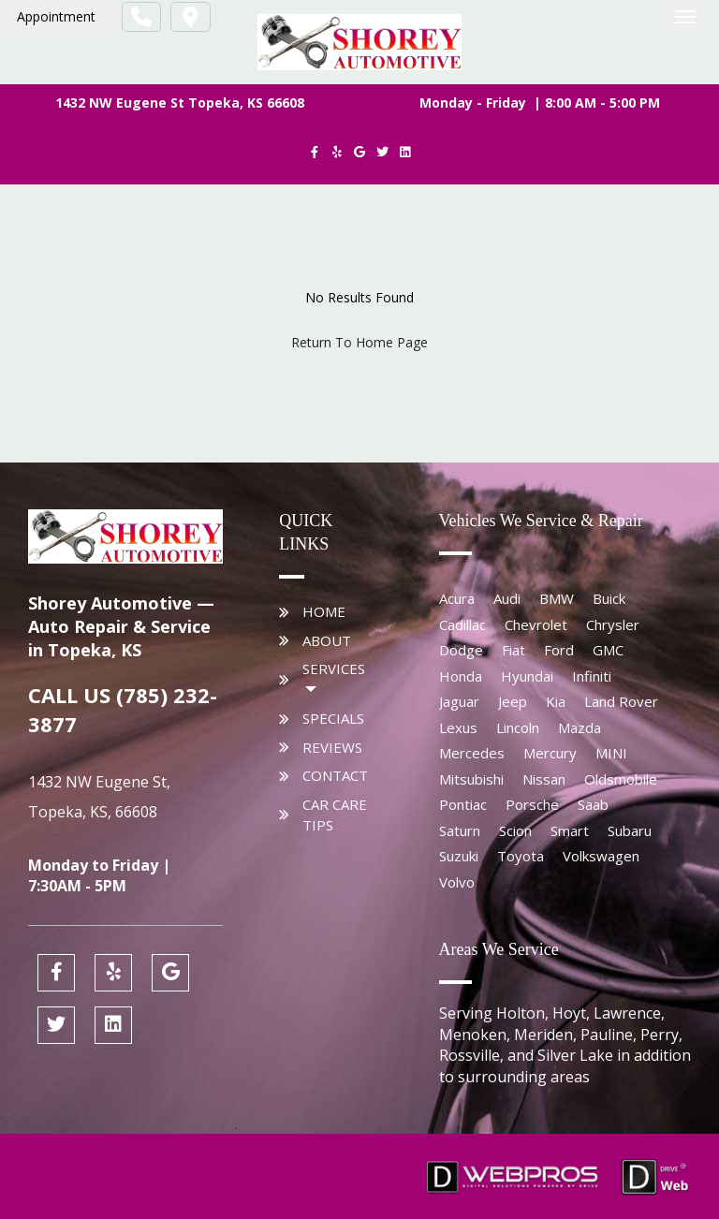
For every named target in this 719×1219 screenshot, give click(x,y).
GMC (608, 649)
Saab (593, 804)
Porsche (532, 804)
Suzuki (458, 855)
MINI (611, 752)
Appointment (56, 16)
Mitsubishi (471, 779)
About (326, 640)
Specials (333, 718)
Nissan (543, 779)
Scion (515, 830)
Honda (460, 676)
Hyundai (527, 676)
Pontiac (463, 804)
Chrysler (612, 624)
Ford (559, 649)
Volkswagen (601, 855)
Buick (609, 598)
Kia (555, 701)
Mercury (550, 752)
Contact (335, 775)
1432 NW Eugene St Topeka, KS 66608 (179, 102)
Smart (569, 830)
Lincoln (517, 727)
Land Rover (621, 701)
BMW (556, 598)
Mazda (579, 727)
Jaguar (459, 701)
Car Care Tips (334, 815)
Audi (507, 598)
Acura (457, 598)
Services (333, 668)
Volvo (457, 882)
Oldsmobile (620, 779)
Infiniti (591, 676)
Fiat (513, 649)
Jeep (512, 701)
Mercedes (472, 752)
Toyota (520, 855)
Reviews (332, 747)
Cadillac (462, 624)
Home (323, 611)
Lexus (458, 727)
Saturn (459, 830)
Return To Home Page (359, 342)
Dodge (461, 649)
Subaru (630, 830)
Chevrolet (536, 624)
